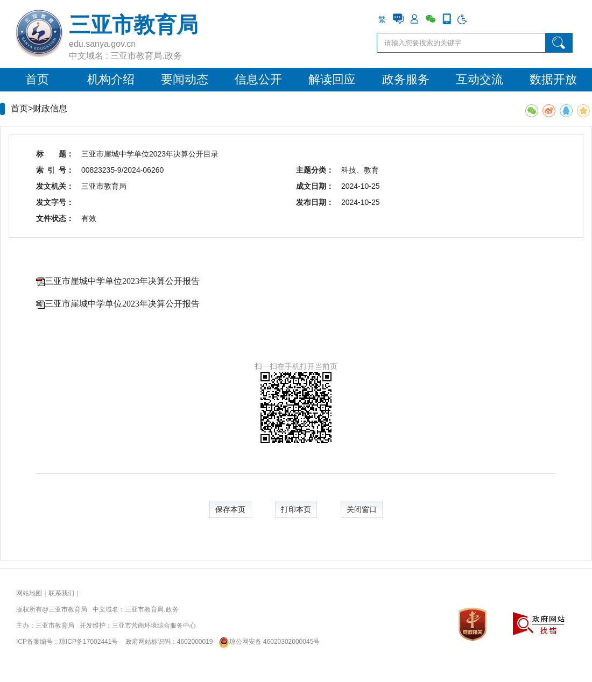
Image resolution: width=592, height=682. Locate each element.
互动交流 (479, 79)
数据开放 (553, 79)
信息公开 (258, 79)
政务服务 (405, 79)
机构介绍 (111, 79)
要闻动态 (184, 79)
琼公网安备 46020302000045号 (267, 641)
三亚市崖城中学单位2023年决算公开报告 (122, 281)
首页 (37, 79)
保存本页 (230, 509)
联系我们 (61, 593)
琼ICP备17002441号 (88, 641)
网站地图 (29, 593)
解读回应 (332, 79)
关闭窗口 (362, 509)
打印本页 (296, 509)
